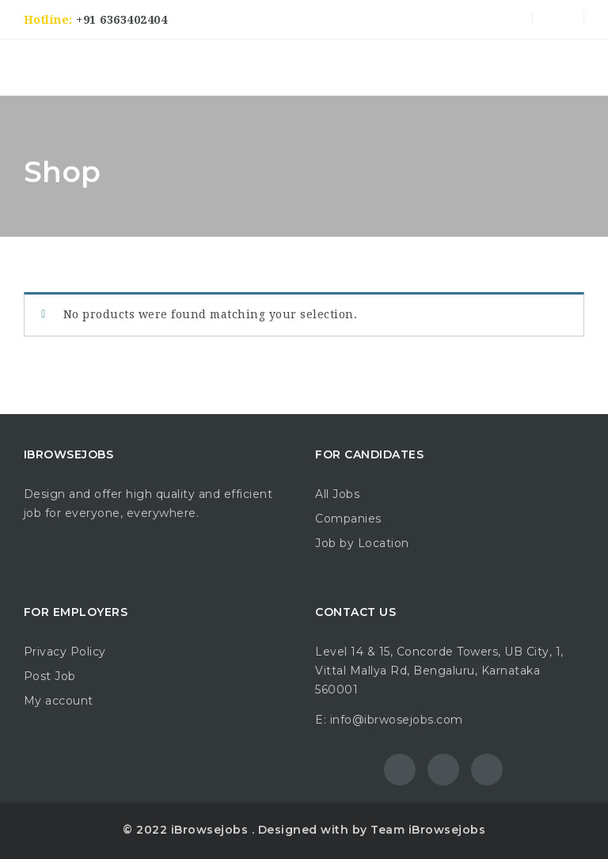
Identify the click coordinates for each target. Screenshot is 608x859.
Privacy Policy (65, 651)
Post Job (50, 676)
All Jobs (337, 494)
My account (58, 701)
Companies (348, 518)
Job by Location (362, 543)
